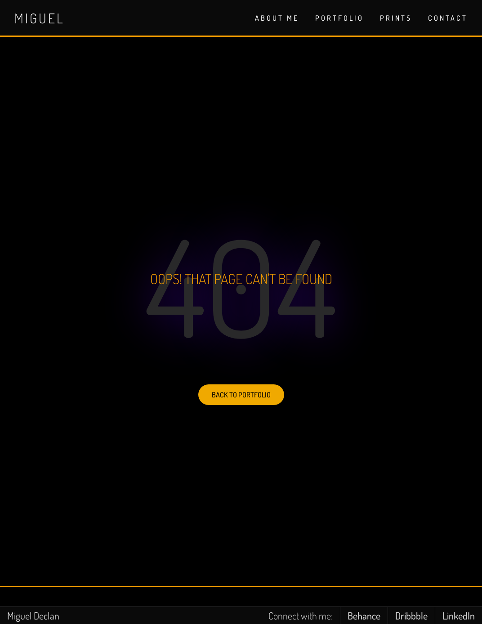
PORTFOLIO (339, 17)
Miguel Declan (33, 615)
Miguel (39, 18)
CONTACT (448, 17)
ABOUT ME (277, 17)
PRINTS (396, 17)
